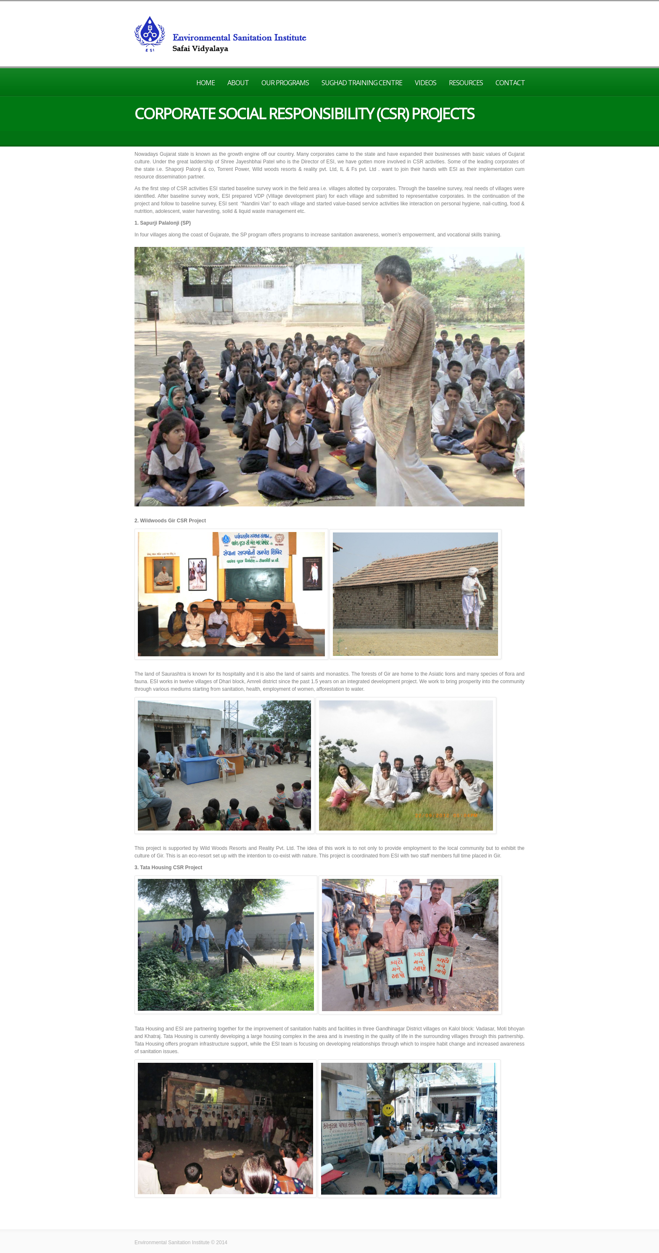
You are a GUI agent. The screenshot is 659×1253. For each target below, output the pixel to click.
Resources (466, 82)
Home (205, 82)
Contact (510, 82)
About (238, 82)
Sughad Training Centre (362, 82)
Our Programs (285, 82)
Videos (425, 82)
